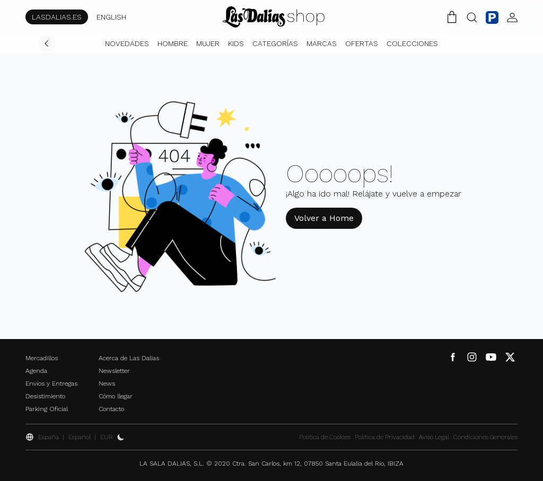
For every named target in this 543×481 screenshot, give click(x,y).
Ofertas (361, 43)
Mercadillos (41, 358)
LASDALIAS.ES (57, 17)
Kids (236, 43)
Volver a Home (324, 218)
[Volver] (46, 43)
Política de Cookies (325, 437)
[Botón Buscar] (472, 17)
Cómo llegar (116, 396)
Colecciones (412, 43)
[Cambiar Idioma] (274, 17)
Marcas (321, 43)
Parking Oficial (46, 409)
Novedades (127, 43)
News (107, 383)
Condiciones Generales (485, 437)
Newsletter (114, 371)
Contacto (111, 409)
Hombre (172, 43)
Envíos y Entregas (51, 383)
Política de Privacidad (385, 437)
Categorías (275, 43)
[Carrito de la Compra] (451, 17)
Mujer (208, 43)
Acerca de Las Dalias (129, 358)
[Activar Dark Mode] (121, 437)
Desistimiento (45, 396)
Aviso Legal (434, 437)
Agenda (36, 371)
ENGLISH (111, 17)
